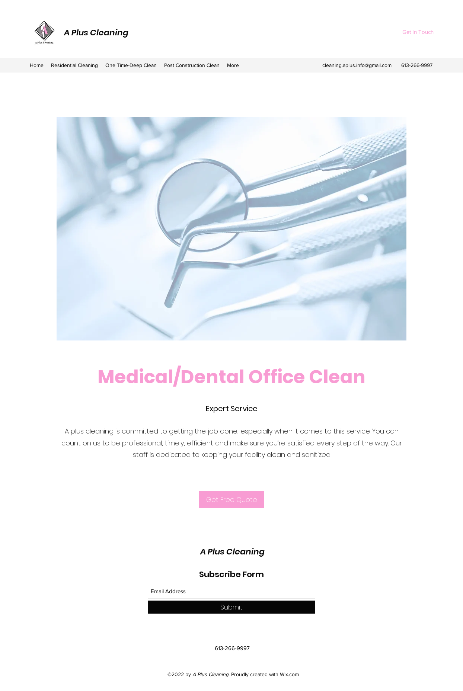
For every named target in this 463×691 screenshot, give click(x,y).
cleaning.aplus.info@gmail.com (357, 65)
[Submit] (231, 607)
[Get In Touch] (418, 32)
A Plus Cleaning (96, 32)
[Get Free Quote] (231, 499)
